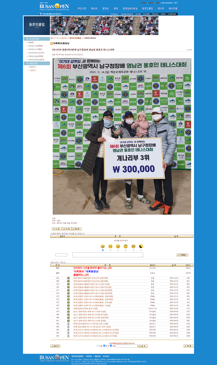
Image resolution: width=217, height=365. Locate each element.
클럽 (52, 38)
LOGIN (150, 3)
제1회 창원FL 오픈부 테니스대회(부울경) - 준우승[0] (93, 302)
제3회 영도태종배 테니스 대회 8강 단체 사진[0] (91, 324)
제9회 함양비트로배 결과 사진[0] (85, 308)
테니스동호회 (62, 38)
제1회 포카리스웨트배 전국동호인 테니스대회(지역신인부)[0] (96, 333)
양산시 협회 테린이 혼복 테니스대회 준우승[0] (90, 315)
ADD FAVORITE (167, 3)
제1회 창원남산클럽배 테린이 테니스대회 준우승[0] (92, 287)
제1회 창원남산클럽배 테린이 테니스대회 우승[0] (91, 284)
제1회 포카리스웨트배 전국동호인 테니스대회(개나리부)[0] (95, 336)
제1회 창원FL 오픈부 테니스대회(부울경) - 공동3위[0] (93, 296)
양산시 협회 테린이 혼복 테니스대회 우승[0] (90, 312)
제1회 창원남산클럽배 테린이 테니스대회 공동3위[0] (93, 290)
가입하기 (33, 70)
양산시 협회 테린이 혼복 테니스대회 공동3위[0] (91, 318)
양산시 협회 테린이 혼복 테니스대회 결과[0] (90, 321)
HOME (143, 3)
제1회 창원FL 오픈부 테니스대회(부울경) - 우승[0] (92, 305)
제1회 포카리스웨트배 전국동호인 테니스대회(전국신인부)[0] (96, 330)
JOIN (157, 3)
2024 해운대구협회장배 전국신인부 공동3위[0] (91, 278)
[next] (133, 343)
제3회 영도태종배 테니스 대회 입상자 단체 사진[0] (92, 327)
